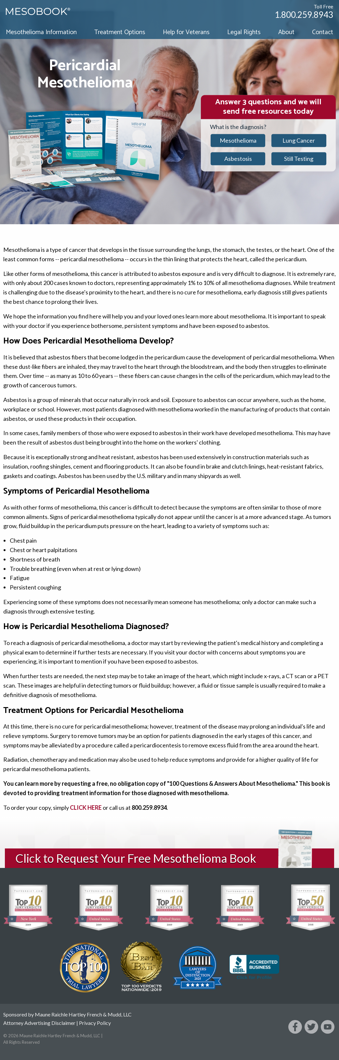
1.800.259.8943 (304, 14)
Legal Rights (244, 32)
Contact (322, 32)
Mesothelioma (238, 140)
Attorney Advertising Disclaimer (39, 1023)
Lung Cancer (298, 140)
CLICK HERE (86, 807)
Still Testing (298, 158)
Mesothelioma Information (41, 32)
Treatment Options (119, 32)
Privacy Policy (95, 1023)
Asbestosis (238, 158)
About (286, 32)
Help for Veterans (186, 32)
